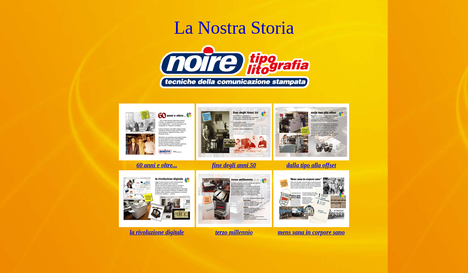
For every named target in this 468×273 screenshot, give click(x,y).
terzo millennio (234, 232)
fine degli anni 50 (234, 165)
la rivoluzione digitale (156, 232)
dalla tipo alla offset (311, 165)
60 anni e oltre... (156, 165)
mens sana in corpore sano (311, 232)
